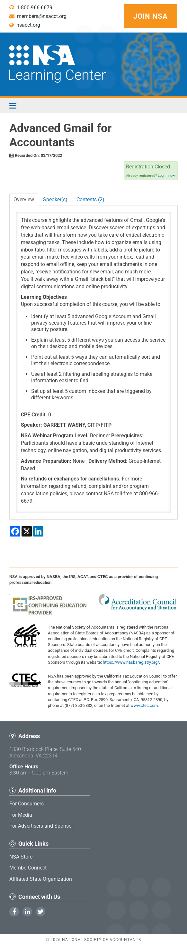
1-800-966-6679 (30, 7)
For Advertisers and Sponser (41, 826)
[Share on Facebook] (15, 531)
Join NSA (150, 16)
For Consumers (26, 804)
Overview (23, 199)
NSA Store (20, 857)
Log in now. (166, 176)
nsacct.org (24, 25)
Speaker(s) (55, 199)
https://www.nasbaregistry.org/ (131, 662)
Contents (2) (90, 199)
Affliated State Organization (40, 879)
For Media (20, 815)
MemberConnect (28, 868)
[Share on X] (26, 531)
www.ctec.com (144, 705)
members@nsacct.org (38, 16)
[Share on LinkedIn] (38, 531)
